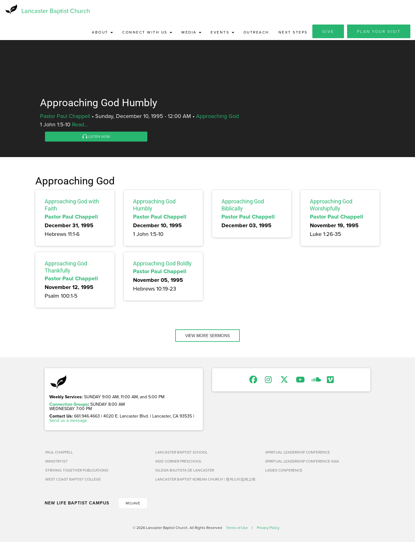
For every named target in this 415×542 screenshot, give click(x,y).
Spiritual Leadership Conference (297, 452)
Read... (80, 125)
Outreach (256, 32)
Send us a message (68, 421)
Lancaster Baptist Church (55, 10)
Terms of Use (237, 528)
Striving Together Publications (76, 470)
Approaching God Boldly (162, 263)
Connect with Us (147, 32)
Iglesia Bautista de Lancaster (184, 470)
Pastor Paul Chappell (65, 116)
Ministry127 (56, 461)
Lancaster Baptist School (181, 452)
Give (328, 31)
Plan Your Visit (379, 31)
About (102, 32)
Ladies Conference (283, 470)
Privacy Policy (268, 528)
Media (191, 32)
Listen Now (96, 136)
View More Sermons (207, 336)
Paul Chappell (59, 452)
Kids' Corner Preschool (178, 461)
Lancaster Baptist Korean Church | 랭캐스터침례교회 (205, 479)
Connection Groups (68, 404)
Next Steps (293, 32)
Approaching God (217, 116)
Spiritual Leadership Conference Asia (302, 461)
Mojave (133, 503)
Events (222, 32)
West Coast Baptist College (73, 479)
